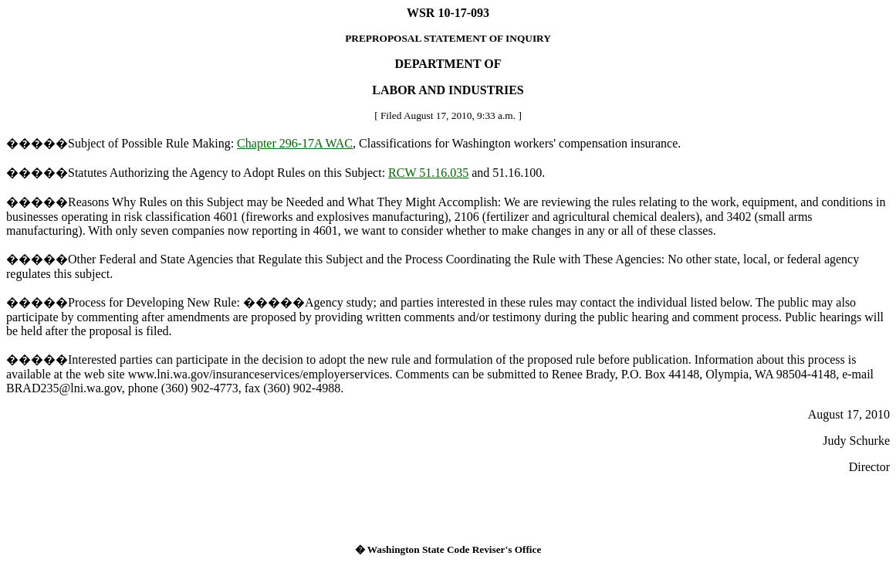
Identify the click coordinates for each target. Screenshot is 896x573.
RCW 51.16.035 (428, 172)
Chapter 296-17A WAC (295, 143)
